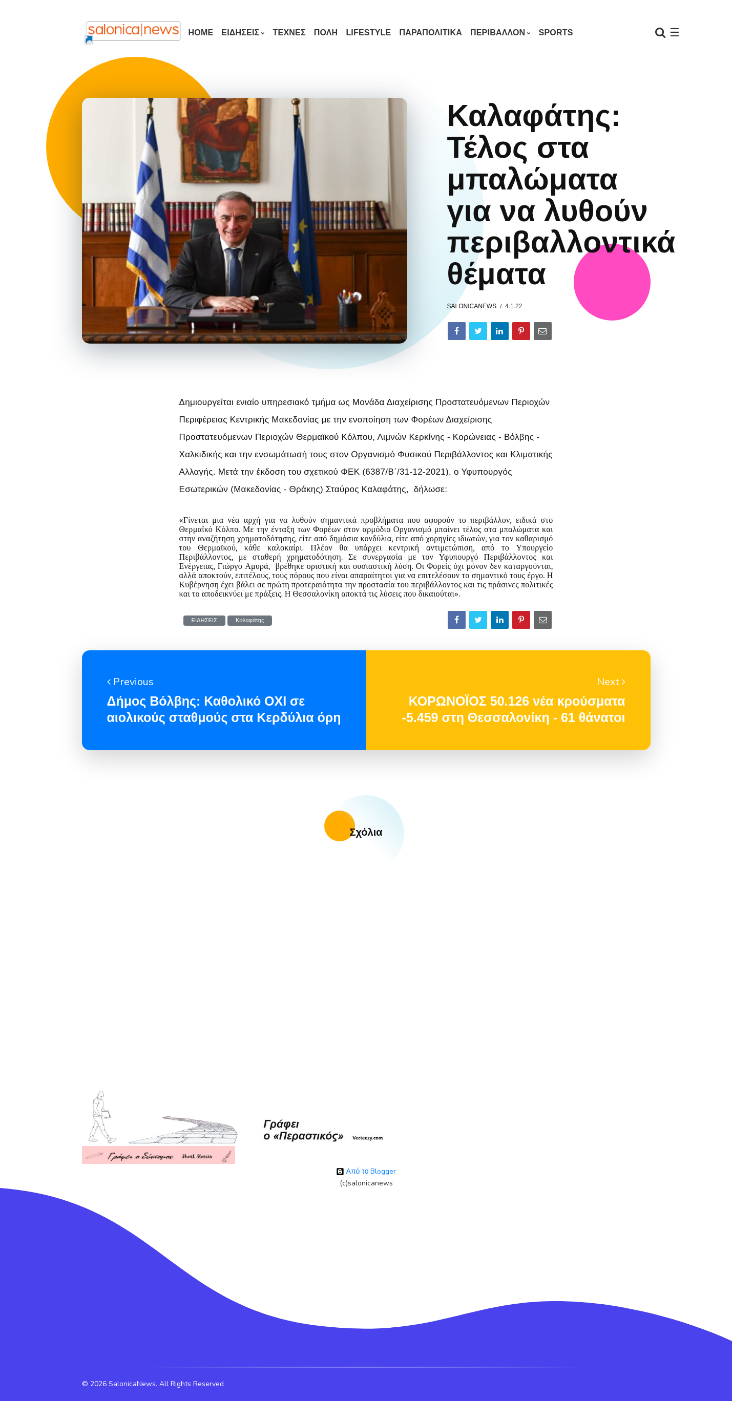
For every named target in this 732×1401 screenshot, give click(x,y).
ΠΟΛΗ (326, 32)
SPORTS (556, 32)
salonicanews (472, 306)
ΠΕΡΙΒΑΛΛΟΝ (497, 32)
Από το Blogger (366, 1171)
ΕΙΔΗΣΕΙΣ (240, 32)
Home (201, 32)
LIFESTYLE (368, 32)
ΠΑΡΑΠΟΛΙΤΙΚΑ (430, 32)
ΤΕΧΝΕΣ (289, 32)
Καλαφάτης (250, 620)
